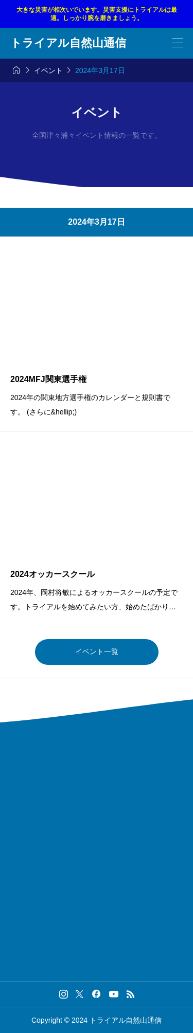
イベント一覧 (96, 651)
